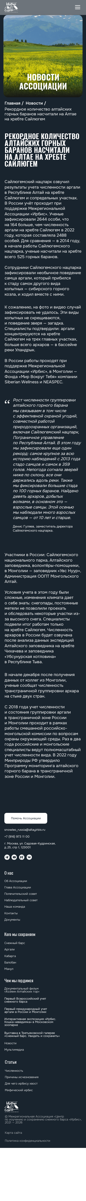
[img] (11, 7)
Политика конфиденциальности (27, 1141)
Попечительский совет (20, 894)
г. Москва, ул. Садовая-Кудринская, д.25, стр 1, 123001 (29, 845)
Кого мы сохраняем (19, 934)
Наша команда (14, 907)
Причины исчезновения (22, 1077)
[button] (78, 7)
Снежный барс (14, 943)
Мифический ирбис (19, 1090)
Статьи (11, 1062)
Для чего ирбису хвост (21, 1083)
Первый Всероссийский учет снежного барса (25, 1000)
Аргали (9, 949)
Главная (12, 103)
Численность (14, 1071)
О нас (8, 873)
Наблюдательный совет (21, 900)
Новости (34, 103)
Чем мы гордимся (18, 980)
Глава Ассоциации (17, 887)
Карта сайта (13, 1133)
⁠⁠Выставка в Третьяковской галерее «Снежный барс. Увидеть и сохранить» (32, 1034)
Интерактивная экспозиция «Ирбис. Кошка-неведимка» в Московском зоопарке (30, 1022)
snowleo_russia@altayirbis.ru (24, 830)
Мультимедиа (14, 1050)
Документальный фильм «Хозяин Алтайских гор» (21, 990)
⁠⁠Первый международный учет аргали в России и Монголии (25, 1010)
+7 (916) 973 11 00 (17, 837)
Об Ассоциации (15, 881)
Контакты (11, 913)
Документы (12, 920)
